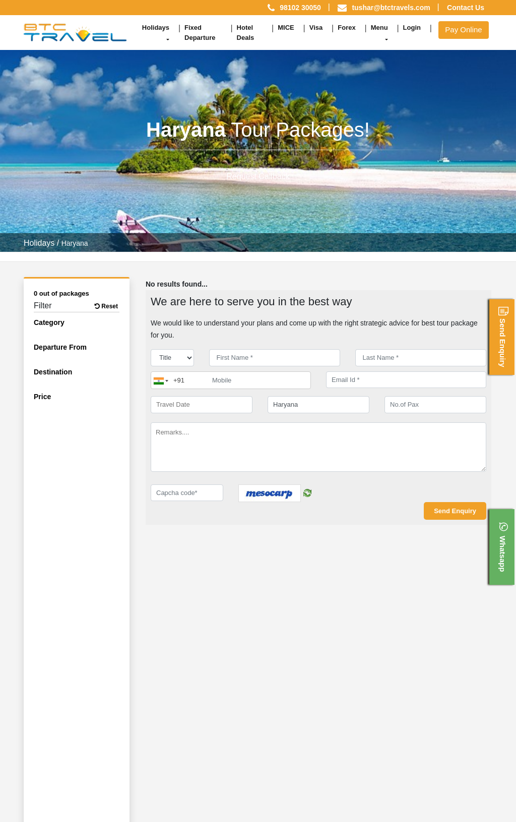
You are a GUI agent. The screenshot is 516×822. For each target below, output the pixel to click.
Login (412, 27)
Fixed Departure (199, 32)
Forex (346, 27)
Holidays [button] (155, 27)
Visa (316, 27)
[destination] (318, 404)
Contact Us (465, 8)
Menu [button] (379, 27)
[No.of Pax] (435, 404)
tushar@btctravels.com (391, 8)
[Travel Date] (201, 404)
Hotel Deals (245, 32)
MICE (286, 27)
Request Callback (257, 176)
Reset (106, 306)
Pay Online (463, 29)
